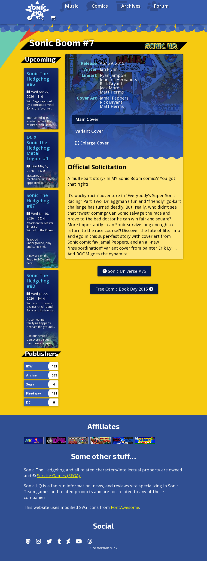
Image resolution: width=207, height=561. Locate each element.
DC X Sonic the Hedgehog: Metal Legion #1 (38, 148)
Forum (161, 6)
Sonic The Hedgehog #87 (38, 200)
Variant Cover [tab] (89, 131)
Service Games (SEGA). (59, 475)
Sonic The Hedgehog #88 (38, 280)
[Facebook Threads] (89, 541)
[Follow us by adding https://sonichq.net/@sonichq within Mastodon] (28, 541)
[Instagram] (38, 541)
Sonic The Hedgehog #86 (38, 78)
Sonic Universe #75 (124, 271)
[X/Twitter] (49, 541)
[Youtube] (79, 541)
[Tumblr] (59, 541)
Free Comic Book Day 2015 (124, 289)
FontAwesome (125, 507)
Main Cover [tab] (86, 119)
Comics (100, 6)
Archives (130, 6)
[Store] (53, 18)
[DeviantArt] (68, 541)
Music (71, 6)
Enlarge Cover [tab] (92, 143)
